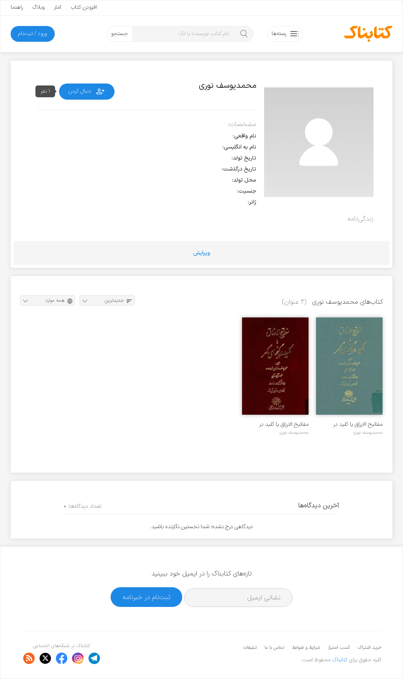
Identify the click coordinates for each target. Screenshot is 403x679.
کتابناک (340, 660)
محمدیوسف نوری (368, 432)
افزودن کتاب (84, 7)
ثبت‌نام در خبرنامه (146, 597)
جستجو (119, 34)
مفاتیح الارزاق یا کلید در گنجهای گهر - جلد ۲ (358, 424)
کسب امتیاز (339, 647)
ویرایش (201, 253)
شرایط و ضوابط (306, 647)
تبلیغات (250, 647)
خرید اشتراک (369, 647)
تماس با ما (274, 647)
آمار (57, 7)
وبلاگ (38, 7)
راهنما (17, 7)
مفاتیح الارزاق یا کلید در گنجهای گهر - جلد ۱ (284, 424)
